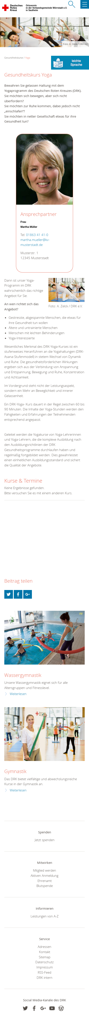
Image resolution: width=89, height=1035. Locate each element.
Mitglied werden (44, 870)
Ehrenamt (44, 881)
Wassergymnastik (22, 675)
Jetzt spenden (45, 840)
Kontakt (44, 952)
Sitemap (44, 957)
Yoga (27, 57)
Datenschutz (44, 962)
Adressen (44, 946)
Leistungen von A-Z (45, 916)
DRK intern (44, 977)
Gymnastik (15, 771)
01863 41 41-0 (37, 235)
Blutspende (44, 885)
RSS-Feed (44, 972)
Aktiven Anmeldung (44, 875)
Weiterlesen (18, 694)
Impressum (44, 967)
